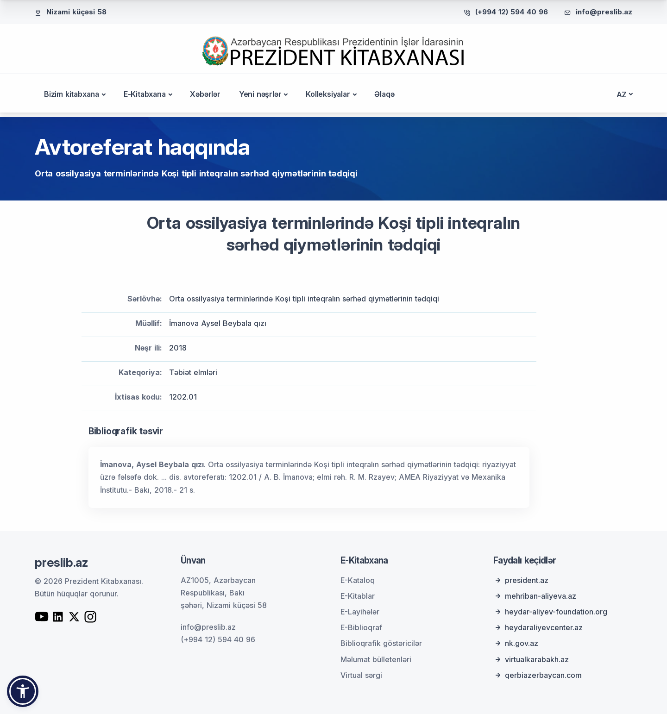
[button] (22, 691)
